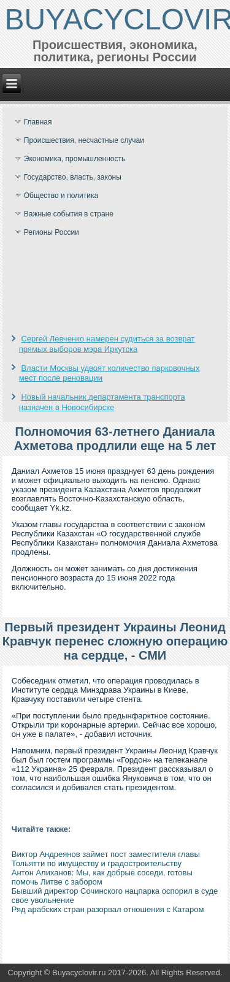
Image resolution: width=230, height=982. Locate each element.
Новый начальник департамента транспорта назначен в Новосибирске (102, 401)
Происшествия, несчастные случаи (84, 140)
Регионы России (51, 232)
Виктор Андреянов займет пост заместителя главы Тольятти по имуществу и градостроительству (106, 859)
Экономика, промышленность (75, 158)
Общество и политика (61, 195)
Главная (38, 122)
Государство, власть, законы (72, 177)
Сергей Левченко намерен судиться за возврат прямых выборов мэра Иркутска (107, 343)
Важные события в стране (68, 214)
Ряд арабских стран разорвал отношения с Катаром (108, 909)
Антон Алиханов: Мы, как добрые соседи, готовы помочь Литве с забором (102, 877)
